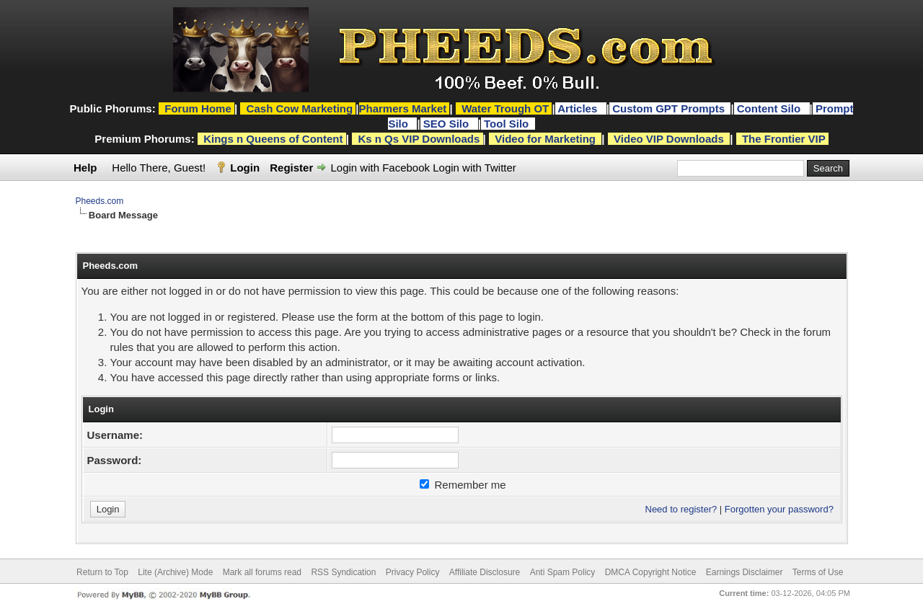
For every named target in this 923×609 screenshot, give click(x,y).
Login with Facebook (380, 167)
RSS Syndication (343, 572)
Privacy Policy (413, 572)
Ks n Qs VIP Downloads (419, 139)
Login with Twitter (474, 167)
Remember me (462, 485)
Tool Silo (507, 123)
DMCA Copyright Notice (651, 572)
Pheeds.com (100, 201)
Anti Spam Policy (563, 572)
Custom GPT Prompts (668, 108)
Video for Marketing (545, 139)
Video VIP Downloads (669, 139)
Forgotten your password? (779, 509)
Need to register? (681, 509)
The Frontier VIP (784, 139)
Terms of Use (818, 572)
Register (291, 167)
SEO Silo (447, 123)
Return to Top (102, 572)
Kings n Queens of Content (273, 139)
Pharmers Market (403, 108)
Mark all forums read (262, 572)
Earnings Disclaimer (744, 572)
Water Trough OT (505, 108)
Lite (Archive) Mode (175, 572)
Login (245, 167)
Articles (578, 108)
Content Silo (770, 108)
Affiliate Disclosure (484, 572)
